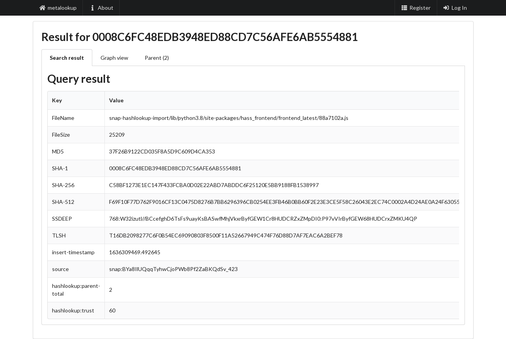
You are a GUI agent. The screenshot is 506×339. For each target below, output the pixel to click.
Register (416, 7)
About (101, 7)
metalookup (58, 7)
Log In (455, 7)
